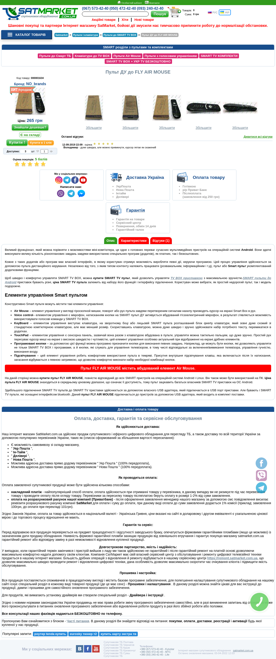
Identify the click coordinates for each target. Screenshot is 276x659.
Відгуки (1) (161, 240)
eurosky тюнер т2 (83, 634)
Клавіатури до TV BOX (92, 56)
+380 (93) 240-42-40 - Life (154, 654)
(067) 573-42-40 (95, 8)
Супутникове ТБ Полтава (118, 642)
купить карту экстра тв (118, 634)
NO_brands (36, 84)
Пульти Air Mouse (127, 56)
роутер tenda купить (50, 634)
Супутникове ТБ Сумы (117, 653)
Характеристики (134, 240)
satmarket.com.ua (243, 650)
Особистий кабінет (129, 2)
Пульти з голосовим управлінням (171, 56)
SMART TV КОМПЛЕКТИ (219, 56)
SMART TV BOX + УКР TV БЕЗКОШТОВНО (138, 61)
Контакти (152, 2)
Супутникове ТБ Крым (117, 647)
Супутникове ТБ (113, 656)
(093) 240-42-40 (150, 8)
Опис (111, 240)
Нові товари (144, 20)
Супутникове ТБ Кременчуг (120, 650)
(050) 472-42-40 (123, 8)
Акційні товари (104, 20)
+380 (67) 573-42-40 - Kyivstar (157, 649)
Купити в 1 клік (41, 142)
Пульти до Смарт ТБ (55, 56)
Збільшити (93, 112)
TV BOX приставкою (187, 278)
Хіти (125, 20)
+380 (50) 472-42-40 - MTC (155, 651)
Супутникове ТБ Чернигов (119, 644)
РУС (212, 12)
